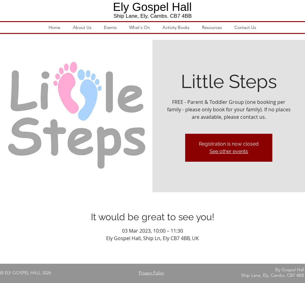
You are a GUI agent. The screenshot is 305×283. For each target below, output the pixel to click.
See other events (228, 151)
